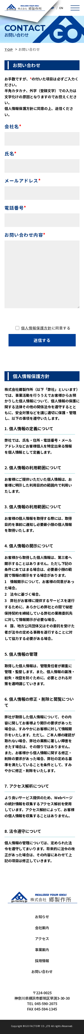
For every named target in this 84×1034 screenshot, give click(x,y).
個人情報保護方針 (36, 328)
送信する (42, 340)
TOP (8, 49)
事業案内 (42, 949)
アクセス (42, 938)
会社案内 (42, 927)
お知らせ (42, 916)
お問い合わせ (42, 971)
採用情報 (42, 960)
